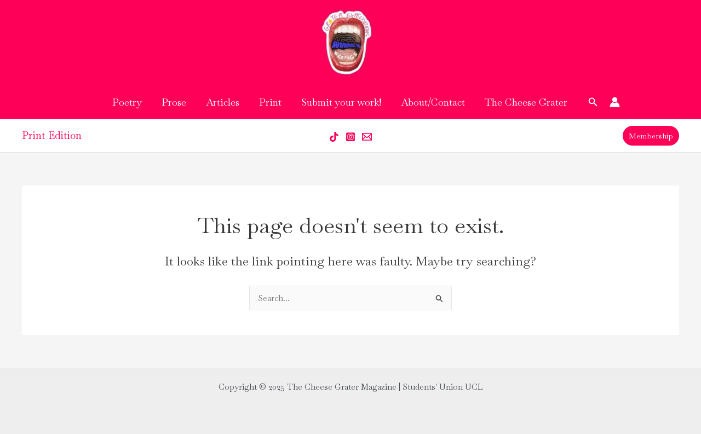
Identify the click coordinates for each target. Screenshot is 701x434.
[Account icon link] (615, 102)
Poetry (127, 102)
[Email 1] (367, 137)
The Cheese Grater (526, 102)
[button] (593, 102)
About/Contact (433, 102)
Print (270, 102)
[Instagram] (350, 137)
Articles (222, 102)
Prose (174, 102)
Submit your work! (341, 102)
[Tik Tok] (334, 137)
